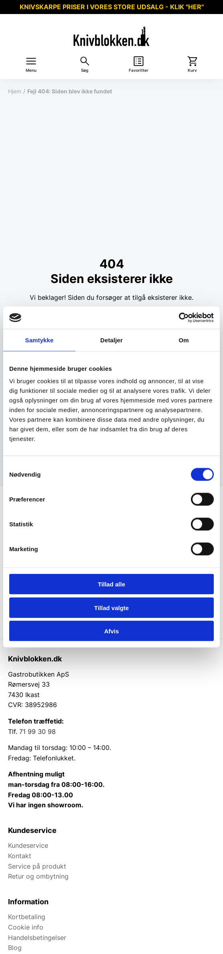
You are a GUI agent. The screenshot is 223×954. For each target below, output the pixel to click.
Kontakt (19, 856)
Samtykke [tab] (39, 339)
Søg (84, 70)
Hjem (14, 91)
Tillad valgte (111, 607)
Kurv (192, 70)
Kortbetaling (26, 917)
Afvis (111, 631)
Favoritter (138, 70)
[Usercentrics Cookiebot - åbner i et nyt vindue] (179, 318)
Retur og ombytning (38, 876)
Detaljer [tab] (111, 339)
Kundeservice (28, 845)
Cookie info (25, 927)
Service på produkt (37, 866)
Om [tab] (183, 339)
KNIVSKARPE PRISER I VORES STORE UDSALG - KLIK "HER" (112, 7)
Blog (15, 948)
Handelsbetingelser (37, 938)
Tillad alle (111, 584)
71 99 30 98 (37, 732)
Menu (31, 70)
